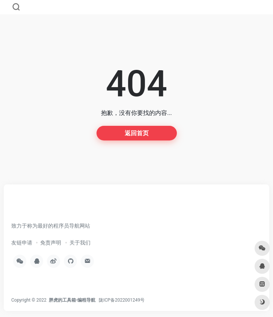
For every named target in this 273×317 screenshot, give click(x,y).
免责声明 (50, 243)
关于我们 (79, 243)
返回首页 (137, 133)
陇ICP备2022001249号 (122, 300)
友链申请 (21, 243)
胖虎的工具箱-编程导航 (72, 300)
